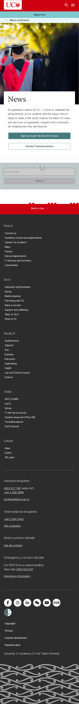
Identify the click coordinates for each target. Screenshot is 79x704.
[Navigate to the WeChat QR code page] (37, 603)
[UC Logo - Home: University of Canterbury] (13, 5)
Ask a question (12, 525)
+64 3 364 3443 (14, 519)
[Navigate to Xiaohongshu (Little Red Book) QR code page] (56, 603)
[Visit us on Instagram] (17, 603)
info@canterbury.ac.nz (16, 499)
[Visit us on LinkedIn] (27, 603)
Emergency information (17, 576)
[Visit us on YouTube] (47, 603)
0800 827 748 (12, 488)
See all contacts (13, 545)
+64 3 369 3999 (14, 492)
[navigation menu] (73, 5)
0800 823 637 (24, 569)
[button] (39, 14)
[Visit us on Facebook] (8, 603)
